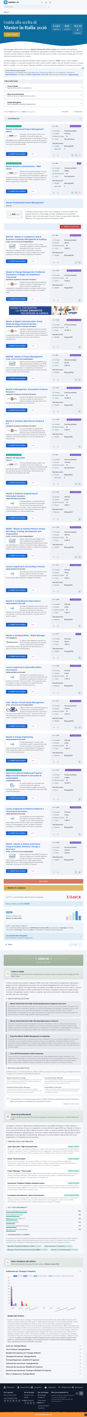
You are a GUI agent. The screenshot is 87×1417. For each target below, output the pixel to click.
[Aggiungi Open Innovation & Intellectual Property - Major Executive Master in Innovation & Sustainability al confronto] (57, 799)
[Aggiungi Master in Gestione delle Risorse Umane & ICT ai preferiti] (53, 446)
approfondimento (11, 74)
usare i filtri (45, 74)
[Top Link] (50, 2)
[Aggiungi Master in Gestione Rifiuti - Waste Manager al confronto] (57, 657)
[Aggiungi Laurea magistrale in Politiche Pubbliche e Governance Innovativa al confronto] (57, 834)
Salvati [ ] (64, 112)
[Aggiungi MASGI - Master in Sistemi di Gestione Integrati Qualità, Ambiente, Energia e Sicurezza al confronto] (57, 872)
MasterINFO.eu (25, 1387)
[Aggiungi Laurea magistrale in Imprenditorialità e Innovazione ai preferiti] (53, 692)
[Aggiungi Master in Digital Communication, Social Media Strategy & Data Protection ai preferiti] (53, 347)
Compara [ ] (77, 112)
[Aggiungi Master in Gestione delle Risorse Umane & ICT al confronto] (57, 446)
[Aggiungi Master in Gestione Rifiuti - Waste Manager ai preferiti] (53, 657)
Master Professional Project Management (25, 202)
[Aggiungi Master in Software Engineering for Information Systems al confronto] (57, 519)
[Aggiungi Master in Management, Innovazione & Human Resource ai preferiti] (53, 411)
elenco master (73, 74)
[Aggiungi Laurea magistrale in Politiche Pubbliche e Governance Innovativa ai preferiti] (53, 834)
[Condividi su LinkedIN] (75, 944)
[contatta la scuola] (43, 310)
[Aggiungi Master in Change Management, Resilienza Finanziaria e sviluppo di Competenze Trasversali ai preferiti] (53, 300)
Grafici (46, 1405)
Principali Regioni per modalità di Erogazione (22, 1360)
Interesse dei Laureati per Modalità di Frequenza (24, 1367)
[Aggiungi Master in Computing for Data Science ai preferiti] (53, 625)
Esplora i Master (12, 35)
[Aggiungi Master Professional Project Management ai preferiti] (53, 155)
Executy (9, 131)
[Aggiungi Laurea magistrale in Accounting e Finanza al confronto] (57, 591)
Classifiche (41, 1408)
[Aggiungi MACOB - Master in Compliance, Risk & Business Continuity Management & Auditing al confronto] (57, 262)
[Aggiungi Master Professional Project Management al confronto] (57, 155)
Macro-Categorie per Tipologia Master (20, 1374)
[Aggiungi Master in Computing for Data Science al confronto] (57, 625)
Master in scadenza (16, 888)
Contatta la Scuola (16, 154)
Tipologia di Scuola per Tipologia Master (21, 1356)
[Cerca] (48, 6)
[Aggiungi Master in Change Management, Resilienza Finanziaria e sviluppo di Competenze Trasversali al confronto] (57, 300)
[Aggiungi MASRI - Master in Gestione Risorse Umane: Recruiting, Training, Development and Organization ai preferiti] (53, 556)
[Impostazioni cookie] (86, 1415)
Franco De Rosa (56, 1401)
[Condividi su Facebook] (71, 944)
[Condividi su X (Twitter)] (80, 944)
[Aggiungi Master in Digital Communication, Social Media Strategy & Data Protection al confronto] (57, 347)
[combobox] (25, 7)
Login (5, 1398)
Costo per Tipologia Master (16, 1346)
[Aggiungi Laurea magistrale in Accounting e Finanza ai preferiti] (53, 591)
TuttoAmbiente (11, 638)
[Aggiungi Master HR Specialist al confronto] (57, 483)
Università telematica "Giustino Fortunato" (21, 279)
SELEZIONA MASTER (43, 1415)
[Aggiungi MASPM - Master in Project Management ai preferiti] (53, 379)
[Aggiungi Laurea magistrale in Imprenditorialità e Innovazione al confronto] (57, 692)
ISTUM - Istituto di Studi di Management (19, 242)
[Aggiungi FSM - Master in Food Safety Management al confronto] (57, 727)
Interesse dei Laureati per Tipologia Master (22, 1363)
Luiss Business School (13, 780)
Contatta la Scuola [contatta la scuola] (70, 227)
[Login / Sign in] (46, 2)
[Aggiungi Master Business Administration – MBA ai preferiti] (53, 192)
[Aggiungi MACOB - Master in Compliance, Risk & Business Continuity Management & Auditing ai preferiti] (53, 262)
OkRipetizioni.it (66, 1387)
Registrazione (13, 1398)
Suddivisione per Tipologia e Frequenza (21, 1271)
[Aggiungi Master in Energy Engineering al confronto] (57, 761)
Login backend (29, 1400)
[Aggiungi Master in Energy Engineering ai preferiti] (53, 761)
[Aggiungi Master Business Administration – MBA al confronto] (57, 192)
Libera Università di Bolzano (15, 498)
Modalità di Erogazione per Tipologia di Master (23, 1353)
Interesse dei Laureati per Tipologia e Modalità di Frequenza (28, 1370)
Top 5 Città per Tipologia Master (18, 1349)
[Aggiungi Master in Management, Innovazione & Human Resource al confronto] (57, 411)
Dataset (40, 1405)
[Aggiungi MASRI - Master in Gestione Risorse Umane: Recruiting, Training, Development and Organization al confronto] (57, 556)
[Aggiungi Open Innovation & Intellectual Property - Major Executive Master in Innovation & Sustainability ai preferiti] (53, 799)
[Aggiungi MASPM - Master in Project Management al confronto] (57, 379)
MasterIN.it (11, 1387)
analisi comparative (33, 74)
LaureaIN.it (38, 1387)
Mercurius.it (79, 1387)
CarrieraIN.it (52, 1387)
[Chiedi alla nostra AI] (33, 154)
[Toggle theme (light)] (42, 2)
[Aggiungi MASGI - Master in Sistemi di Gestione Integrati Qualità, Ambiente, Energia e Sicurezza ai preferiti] (53, 872)
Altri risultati (43, 881)
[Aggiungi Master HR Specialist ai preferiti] (53, 483)
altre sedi (57, 149)
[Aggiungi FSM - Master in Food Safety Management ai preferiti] (53, 727)
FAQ (15, 1395)
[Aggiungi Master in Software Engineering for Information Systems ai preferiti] (53, 519)
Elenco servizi (8, 1395)
